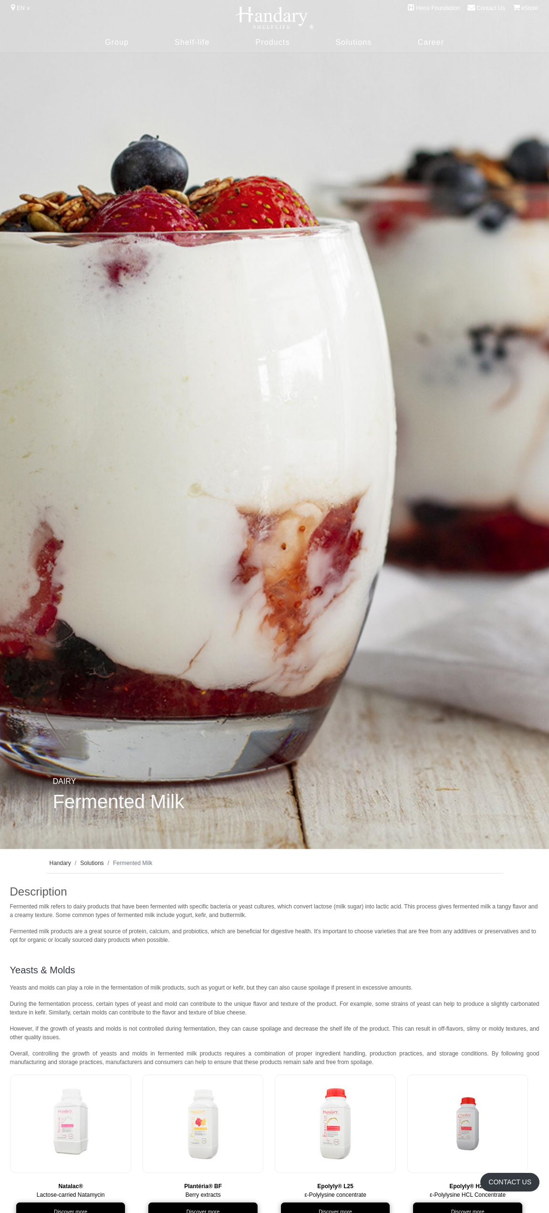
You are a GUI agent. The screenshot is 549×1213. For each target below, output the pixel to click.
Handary (60, 863)
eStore (525, 7)
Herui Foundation (434, 7)
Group (117, 42)
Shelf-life (192, 42)
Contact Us (486, 7)
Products (272, 42)
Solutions (354, 42)
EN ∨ (21, 7)
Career (430, 42)
